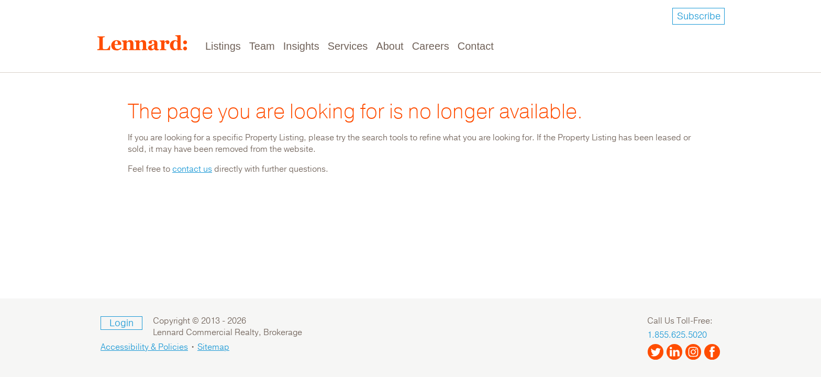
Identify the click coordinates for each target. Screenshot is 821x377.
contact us (192, 169)
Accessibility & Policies (144, 347)
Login (121, 323)
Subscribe (698, 16)
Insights (301, 46)
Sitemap (213, 347)
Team (262, 46)
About (389, 46)
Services (348, 46)
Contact (476, 46)
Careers (430, 46)
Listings (223, 46)
